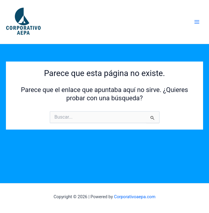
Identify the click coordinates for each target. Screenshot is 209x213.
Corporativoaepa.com (134, 196)
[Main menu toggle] (197, 22)
